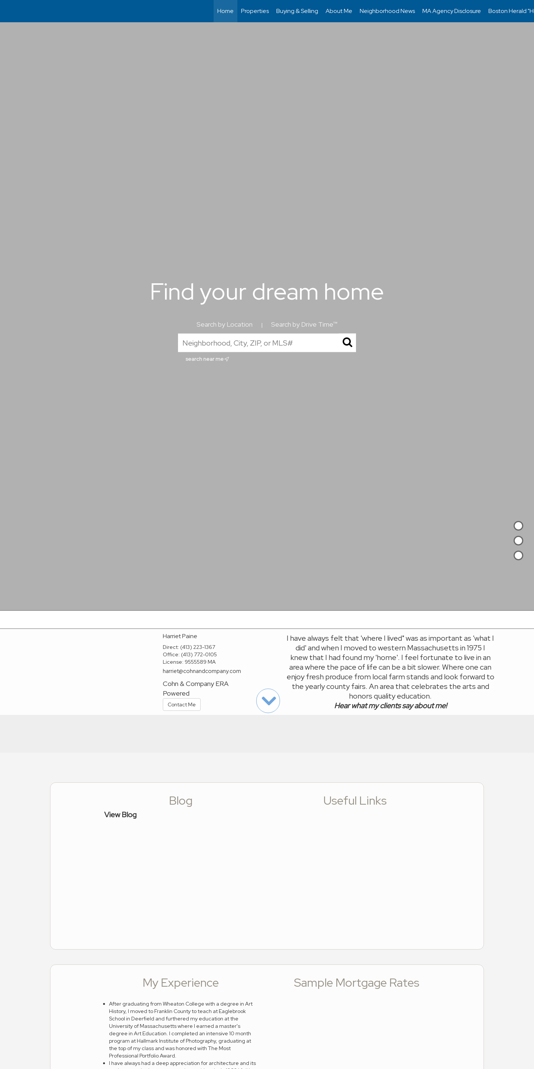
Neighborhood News (387, 11)
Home (225, 11)
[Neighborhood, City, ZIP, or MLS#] (267, 342)
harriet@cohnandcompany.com (202, 671)
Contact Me (182, 704)
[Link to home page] (9, 11)
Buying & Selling (297, 11)
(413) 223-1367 (197, 647)
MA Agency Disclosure (451, 11)
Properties (255, 11)
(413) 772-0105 (199, 654)
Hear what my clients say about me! (390, 705)
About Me (339, 11)
